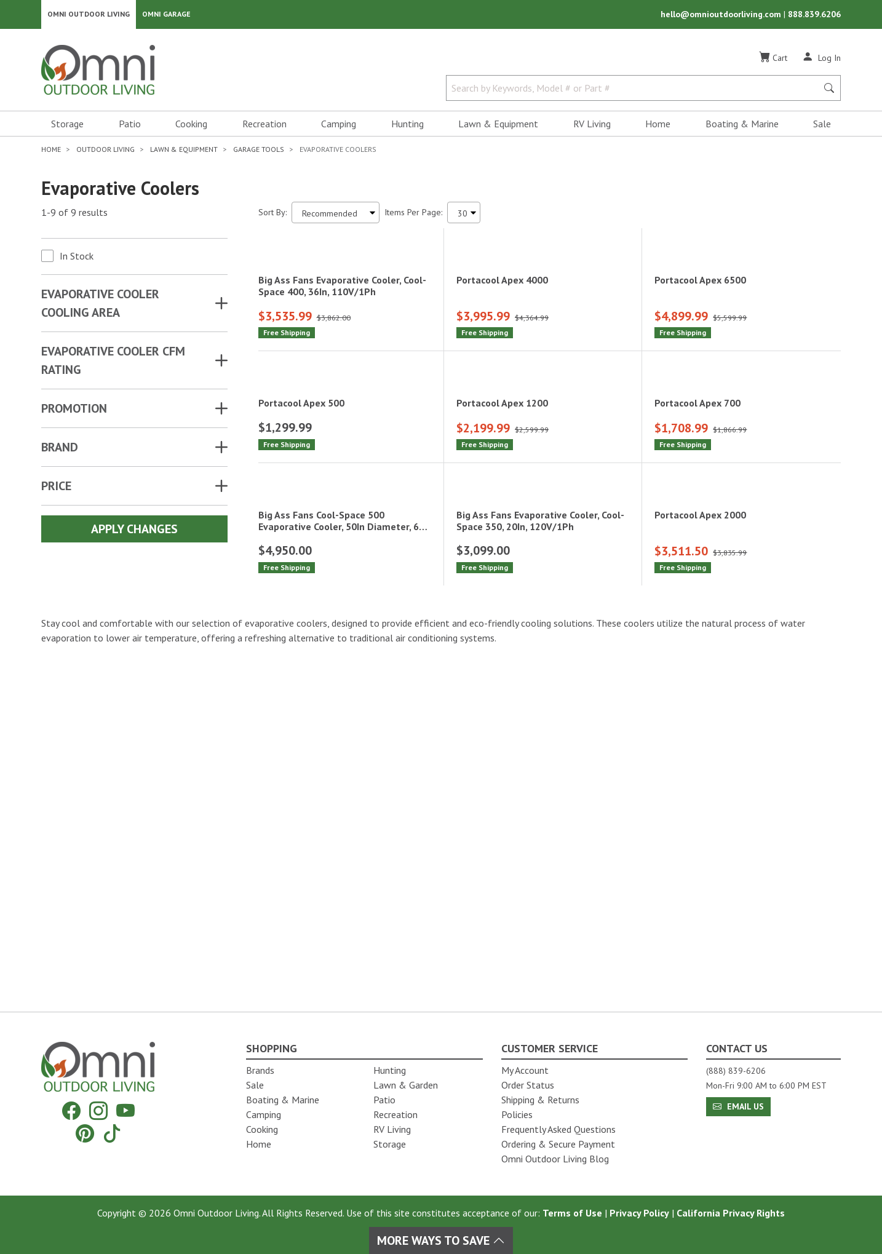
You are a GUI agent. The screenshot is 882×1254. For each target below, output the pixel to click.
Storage (67, 127)
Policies (517, 1114)
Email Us (738, 1106)
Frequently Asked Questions (558, 1129)
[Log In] (821, 60)
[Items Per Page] (463, 215)
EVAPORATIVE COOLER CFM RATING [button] (113, 363)
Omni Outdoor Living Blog (555, 1159)
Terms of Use (572, 1213)
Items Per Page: (413, 215)
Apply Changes (134, 532)
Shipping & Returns (540, 1099)
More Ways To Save (441, 1240)
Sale (822, 127)
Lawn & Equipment (498, 127)
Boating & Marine (742, 127)
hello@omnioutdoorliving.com (722, 16)
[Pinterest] (85, 1133)
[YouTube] (125, 1111)
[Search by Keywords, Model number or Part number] (635, 91)
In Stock (76, 259)
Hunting (407, 127)
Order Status (527, 1085)
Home (657, 127)
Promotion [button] (74, 411)
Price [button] (56, 489)
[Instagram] (98, 1111)
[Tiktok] (112, 1133)
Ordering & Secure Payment (558, 1144)
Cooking (191, 127)
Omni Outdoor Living (88, 15)
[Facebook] (71, 1111)
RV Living (592, 127)
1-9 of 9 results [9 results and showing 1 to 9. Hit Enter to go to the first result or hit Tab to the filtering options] (74, 216)
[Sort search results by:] (335, 215)
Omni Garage (166, 15)
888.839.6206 (814, 16)
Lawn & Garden (405, 1085)
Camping (338, 127)
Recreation (264, 127)
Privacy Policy (639, 1213)
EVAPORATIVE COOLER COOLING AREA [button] (100, 306)
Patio (130, 127)
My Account (525, 1070)
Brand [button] (59, 450)
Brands (260, 1070)
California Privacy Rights (731, 1213)
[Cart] (773, 60)
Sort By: (272, 215)
